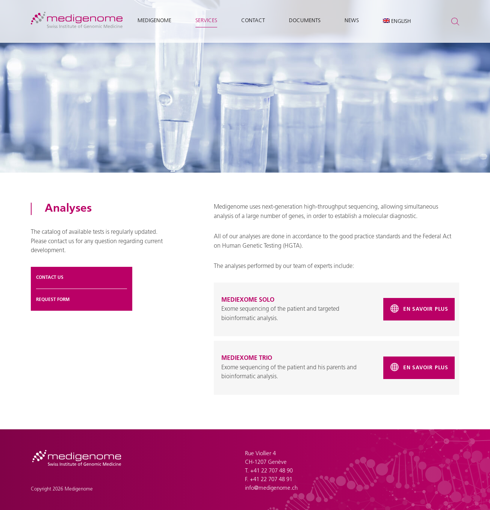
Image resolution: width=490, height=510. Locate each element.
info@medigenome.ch (271, 488)
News (352, 21)
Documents (305, 21)
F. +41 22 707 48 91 (268, 480)
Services (206, 21)
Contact (253, 21)
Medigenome (154, 21)
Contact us (50, 277)
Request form (53, 300)
